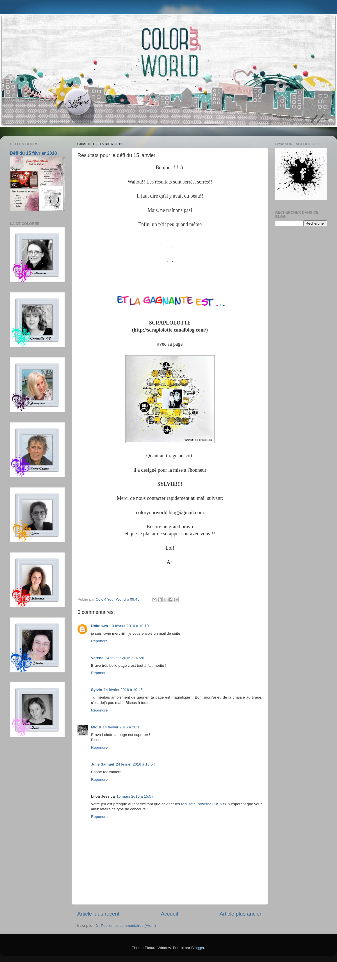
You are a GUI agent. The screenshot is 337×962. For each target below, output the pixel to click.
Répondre (99, 641)
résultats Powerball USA (201, 804)
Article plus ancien (241, 914)
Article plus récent (98, 914)
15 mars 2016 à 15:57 (135, 796)
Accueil (169, 914)
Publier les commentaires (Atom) (128, 925)
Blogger (197, 948)
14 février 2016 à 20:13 (122, 727)
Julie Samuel (102, 764)
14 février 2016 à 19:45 (123, 690)
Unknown (99, 626)
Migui (96, 727)
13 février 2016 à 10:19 (129, 626)
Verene (97, 658)
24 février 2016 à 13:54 (135, 764)
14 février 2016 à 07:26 (124, 658)
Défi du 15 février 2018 (33, 153)
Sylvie (96, 690)
